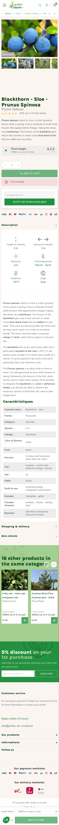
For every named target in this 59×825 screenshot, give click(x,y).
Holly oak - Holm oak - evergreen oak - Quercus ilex (14, 597)
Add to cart (29, 173)
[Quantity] (11, 165)
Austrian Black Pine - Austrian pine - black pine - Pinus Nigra (43, 597)
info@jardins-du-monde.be (17, 726)
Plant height (7, 811)
